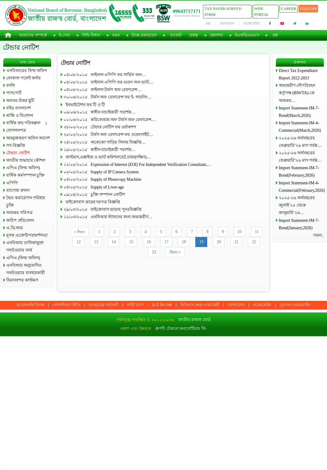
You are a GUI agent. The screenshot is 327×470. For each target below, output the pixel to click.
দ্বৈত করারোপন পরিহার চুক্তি (25, 202)
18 (184, 242)
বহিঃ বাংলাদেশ (18, 108)
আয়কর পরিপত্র (19, 212)
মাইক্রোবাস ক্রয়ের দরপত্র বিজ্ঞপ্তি (92, 202)
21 (236, 242)
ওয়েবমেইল (251, 23)
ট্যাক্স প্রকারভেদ (144, 35)
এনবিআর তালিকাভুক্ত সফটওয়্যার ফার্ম (25, 246)
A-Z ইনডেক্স (162, 305)
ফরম (116, 35)
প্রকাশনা (216, 35)
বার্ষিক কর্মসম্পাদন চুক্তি (25, 175)
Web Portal (261, 11)
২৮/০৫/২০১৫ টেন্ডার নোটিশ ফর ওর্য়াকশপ (100, 127)
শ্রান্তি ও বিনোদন (19, 115)
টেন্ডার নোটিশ (18, 153)
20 (219, 242)
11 (257, 232)
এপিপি (12, 183)
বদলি (10, 85)
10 (239, 232)
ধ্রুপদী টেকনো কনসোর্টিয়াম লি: (180, 328)
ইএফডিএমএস (247, 35)
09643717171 (187, 11)
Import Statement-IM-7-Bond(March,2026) (299, 112)
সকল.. (318, 235)
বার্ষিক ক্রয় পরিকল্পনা (23, 123)
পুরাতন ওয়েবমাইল (295, 305)
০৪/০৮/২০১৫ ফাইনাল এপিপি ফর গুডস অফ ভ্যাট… (108, 82)
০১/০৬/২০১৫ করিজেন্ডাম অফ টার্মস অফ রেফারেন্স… (109, 119)
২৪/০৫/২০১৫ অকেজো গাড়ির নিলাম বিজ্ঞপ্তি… (105, 142)
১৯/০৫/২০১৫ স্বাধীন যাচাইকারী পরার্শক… (99, 149)
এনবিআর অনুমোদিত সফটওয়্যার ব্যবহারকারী (25, 269)
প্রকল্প (193, 35)
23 (154, 252)
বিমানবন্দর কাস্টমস (22, 280)
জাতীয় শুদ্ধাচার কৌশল (25, 160)
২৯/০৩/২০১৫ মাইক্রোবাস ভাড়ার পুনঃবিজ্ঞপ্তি (102, 209)
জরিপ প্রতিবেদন (20, 220)
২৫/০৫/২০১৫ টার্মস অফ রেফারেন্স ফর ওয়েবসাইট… (108, 134)
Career (288, 8)
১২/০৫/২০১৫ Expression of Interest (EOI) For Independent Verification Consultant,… (137, 164)
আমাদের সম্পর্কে (33, 35)
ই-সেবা (64, 35)
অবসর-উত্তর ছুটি (20, 100)
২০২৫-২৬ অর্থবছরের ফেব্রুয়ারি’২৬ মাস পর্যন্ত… (300, 142)
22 (254, 242)
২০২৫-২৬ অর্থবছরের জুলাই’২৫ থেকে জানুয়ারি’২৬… (297, 205)
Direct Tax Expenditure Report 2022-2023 (298, 74)
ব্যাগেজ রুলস (17, 190)
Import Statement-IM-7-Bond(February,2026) (299, 171)
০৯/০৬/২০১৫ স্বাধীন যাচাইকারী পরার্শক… (99, 112)
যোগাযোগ (227, 23)
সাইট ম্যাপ (135, 305)
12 (78, 242)
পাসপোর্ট (13, 93)
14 (113, 242)
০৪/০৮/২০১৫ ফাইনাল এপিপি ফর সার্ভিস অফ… (105, 75)
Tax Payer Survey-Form (223, 11)
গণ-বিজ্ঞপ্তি (15, 145)
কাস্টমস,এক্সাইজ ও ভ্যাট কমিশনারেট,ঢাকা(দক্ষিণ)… (107, 157)
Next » (175, 252)
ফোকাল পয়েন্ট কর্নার (23, 78)
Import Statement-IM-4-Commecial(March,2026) (300, 127)
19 (201, 242)
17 (166, 242)
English (308, 8)
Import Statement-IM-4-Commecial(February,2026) (301, 187)
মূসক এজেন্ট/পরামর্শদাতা (27, 235)
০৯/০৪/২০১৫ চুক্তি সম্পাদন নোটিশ (94, 194)
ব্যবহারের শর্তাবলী (104, 305)
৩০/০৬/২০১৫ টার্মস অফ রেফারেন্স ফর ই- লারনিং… (107, 97)
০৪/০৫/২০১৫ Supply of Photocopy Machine (102, 179)
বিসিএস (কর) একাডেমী (199, 305)
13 (96, 242)
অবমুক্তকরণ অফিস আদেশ (28, 138)
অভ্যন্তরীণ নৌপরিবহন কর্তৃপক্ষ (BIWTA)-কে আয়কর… (297, 93)
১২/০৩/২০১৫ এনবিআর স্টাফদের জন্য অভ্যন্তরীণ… (108, 217)
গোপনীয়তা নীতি (66, 305)
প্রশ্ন (207, 23)
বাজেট (176, 35)
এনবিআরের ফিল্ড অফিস (26, 70)
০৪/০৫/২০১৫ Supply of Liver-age (94, 187)
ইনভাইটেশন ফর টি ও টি (84, 105)
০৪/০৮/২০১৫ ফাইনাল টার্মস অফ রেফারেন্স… (103, 89)
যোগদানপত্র (16, 130)
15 (131, 242)
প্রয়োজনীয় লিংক (30, 305)
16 (149, 242)
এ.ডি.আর (14, 228)
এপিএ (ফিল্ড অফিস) (23, 168)
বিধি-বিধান (91, 35)
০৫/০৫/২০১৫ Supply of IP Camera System (101, 172)
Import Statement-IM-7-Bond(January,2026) (299, 224)
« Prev (79, 232)
